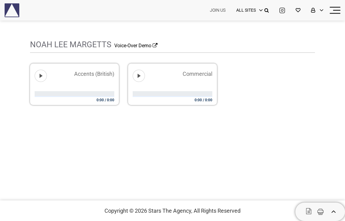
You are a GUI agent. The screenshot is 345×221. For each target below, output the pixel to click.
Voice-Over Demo (135, 45)
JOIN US (218, 10)
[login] (249, 10)
